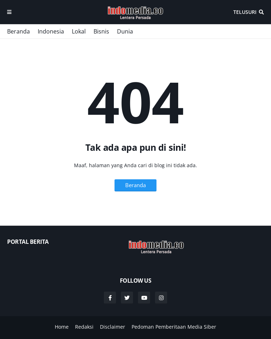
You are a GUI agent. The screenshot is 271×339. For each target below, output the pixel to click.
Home (62, 326)
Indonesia (51, 31)
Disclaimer (112, 326)
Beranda (18, 31)
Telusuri (244, 12)
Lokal (79, 31)
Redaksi (84, 326)
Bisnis (101, 31)
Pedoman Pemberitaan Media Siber (174, 326)
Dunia (125, 31)
